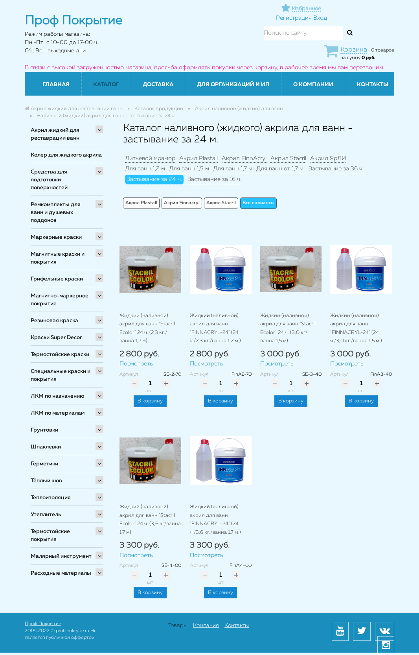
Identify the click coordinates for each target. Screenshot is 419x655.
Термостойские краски (60, 354)
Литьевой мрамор (150, 158)
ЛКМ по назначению (58, 396)
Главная (56, 84)
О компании (313, 84)
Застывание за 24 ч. (154, 179)
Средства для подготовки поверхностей (49, 179)
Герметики (44, 464)
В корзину (150, 401)
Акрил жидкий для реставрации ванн (55, 134)
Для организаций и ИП (233, 84)
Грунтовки (44, 430)
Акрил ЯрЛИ (328, 158)
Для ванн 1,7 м (232, 169)
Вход (320, 18)
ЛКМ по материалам (58, 413)
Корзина (353, 49)
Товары (177, 625)
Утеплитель (46, 514)
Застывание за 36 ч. (336, 169)
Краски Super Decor (56, 337)
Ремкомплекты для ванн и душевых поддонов (56, 212)
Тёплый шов (46, 480)
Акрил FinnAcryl (244, 158)
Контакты (372, 84)
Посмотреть (136, 364)
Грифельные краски (57, 279)
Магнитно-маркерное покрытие (59, 299)
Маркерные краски (56, 237)
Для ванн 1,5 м (189, 169)
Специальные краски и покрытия (60, 375)
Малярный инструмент (61, 556)
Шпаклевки (46, 447)
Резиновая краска (54, 320)
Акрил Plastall (198, 158)
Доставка (158, 84)
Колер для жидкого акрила (66, 155)
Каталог (106, 84)
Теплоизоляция (51, 497)
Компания (206, 625)
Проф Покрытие (43, 624)
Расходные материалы (61, 573)
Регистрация (294, 18)
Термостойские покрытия (50, 535)
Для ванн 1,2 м (145, 169)
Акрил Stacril (288, 158)
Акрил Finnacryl (182, 203)
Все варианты (258, 203)
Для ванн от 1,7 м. (280, 169)
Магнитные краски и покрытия (58, 258)
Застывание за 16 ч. (214, 179)
